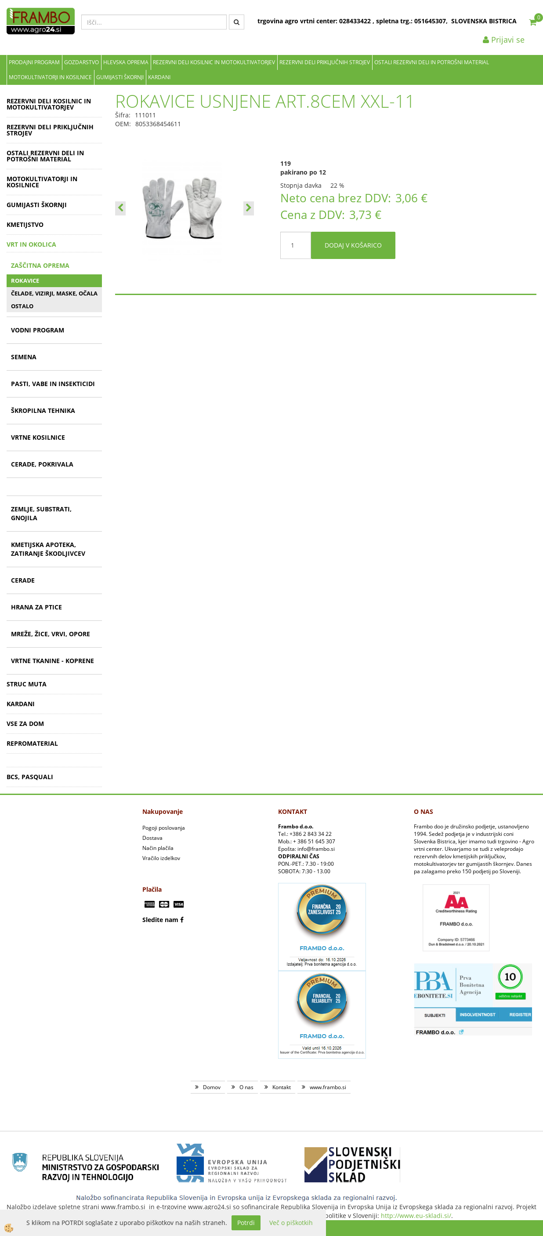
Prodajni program (34, 62)
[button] (248, 208)
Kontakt (281, 1087)
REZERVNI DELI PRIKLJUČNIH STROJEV (324, 62)
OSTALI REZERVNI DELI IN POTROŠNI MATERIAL (431, 62)
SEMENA (23, 357)
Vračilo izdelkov (161, 858)
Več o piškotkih (291, 1222)
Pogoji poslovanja (163, 827)
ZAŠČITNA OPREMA (40, 265)
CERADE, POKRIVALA (42, 464)
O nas (246, 1087)
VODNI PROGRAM (37, 330)
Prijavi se (504, 39)
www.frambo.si (328, 1087)
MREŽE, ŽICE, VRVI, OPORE (50, 634)
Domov (212, 1087)
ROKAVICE (25, 280)
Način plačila (158, 848)
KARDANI (159, 77)
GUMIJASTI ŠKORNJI (120, 77)
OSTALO (22, 306)
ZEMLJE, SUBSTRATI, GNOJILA (41, 513)
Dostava (152, 838)
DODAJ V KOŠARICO (353, 245)
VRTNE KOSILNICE (38, 437)
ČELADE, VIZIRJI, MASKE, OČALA (54, 293)
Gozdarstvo (81, 62)
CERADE (23, 580)
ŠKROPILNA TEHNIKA (43, 410)
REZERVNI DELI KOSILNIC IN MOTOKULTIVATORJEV (214, 62)
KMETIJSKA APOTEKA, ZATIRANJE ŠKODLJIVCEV (48, 549)
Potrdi (246, 1222)
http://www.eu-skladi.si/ (416, 1215)
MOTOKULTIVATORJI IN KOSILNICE (50, 77)
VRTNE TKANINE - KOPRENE (52, 660)
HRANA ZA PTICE (36, 607)
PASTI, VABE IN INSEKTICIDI (53, 383)
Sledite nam (160, 919)
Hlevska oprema (125, 62)
